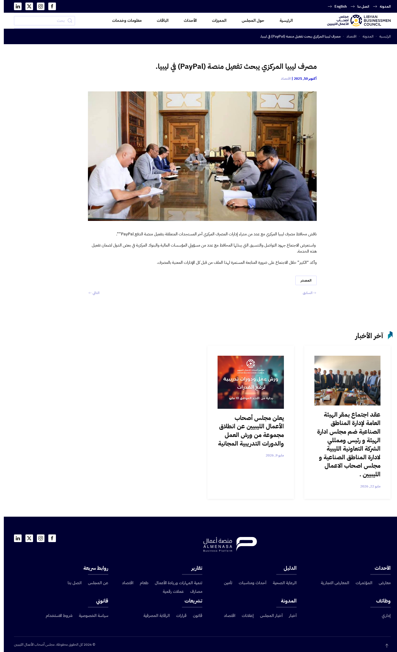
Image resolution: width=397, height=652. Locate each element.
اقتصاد (282, 78)
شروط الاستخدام (55, 616)
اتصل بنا (359, 6)
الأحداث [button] (186, 21)
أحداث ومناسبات (249, 583)
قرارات (177, 616)
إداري (382, 616)
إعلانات (244, 616)
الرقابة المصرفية (153, 616)
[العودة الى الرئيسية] (355, 20)
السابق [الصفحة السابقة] (306, 293)
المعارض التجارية (331, 583)
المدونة (381, 6)
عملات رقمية (169, 592)
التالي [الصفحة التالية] (90, 293)
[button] (383, 645)
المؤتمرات (360, 583)
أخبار (289, 616)
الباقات (159, 21)
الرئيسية (282, 21)
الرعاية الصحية (281, 583)
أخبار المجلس (267, 616)
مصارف (192, 592)
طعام (140, 583)
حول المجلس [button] (249, 21)
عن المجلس (94, 583)
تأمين (224, 583)
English (337, 6)
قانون (193, 616)
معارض (381, 583)
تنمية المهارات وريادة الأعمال (174, 583)
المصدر (302, 280)
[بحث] (40, 20)
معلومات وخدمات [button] (123, 21)
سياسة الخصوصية (89, 616)
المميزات (215, 21)
